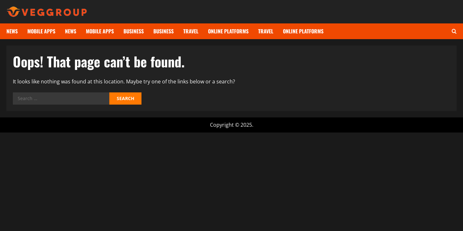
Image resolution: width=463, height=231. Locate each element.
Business (133, 31)
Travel (190, 31)
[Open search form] (454, 31)
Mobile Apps (41, 31)
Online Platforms (228, 31)
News (12, 31)
